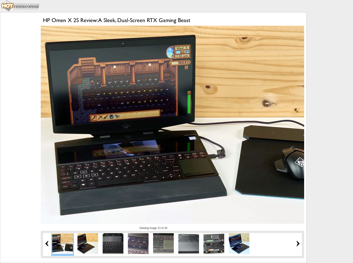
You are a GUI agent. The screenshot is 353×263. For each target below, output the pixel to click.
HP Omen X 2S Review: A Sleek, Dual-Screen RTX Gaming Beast (116, 20)
